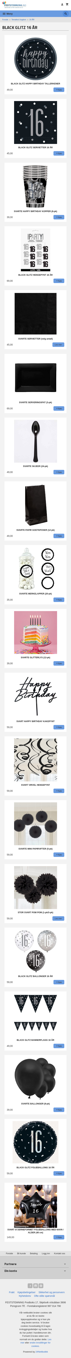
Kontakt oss (59, 1253)
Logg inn (46, 1253)
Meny (7, 13)
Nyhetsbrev (25, 1296)
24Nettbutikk (42, 1351)
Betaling (33, 1253)
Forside (5, 20)
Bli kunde (21, 1253)
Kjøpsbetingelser (26, 1292)
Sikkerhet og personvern (52, 1292)
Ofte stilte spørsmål (44, 1296)
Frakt (11, 1292)
